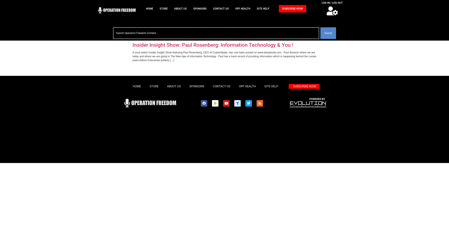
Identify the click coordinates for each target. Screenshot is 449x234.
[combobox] (216, 33)
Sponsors (200, 8)
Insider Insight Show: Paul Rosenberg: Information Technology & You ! (212, 45)
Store (164, 8)
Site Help (263, 8)
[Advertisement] (210, 138)
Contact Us (221, 8)
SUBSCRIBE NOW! (292, 8)
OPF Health (242, 8)
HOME (149, 8)
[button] (332, 11)
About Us (180, 8)
